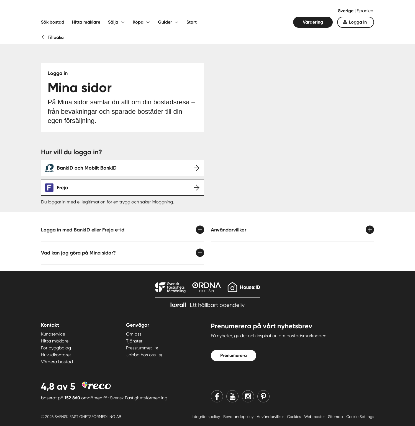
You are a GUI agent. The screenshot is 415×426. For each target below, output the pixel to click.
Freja (62, 188)
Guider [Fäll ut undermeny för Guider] (165, 22)
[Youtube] (232, 396)
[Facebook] (217, 396)
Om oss (133, 334)
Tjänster (134, 341)
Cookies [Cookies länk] (294, 416)
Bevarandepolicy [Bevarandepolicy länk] (239, 416)
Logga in (358, 22)
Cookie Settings (360, 416)
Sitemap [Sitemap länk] (336, 416)
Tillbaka (56, 37)
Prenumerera (233, 355)
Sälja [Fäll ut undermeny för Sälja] (113, 22)
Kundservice (53, 334)
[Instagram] (248, 396)
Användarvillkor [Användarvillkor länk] (271, 416)
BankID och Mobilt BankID (87, 168)
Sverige (346, 10)
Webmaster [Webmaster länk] (315, 416)
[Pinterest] (263, 396)
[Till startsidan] (96, 11)
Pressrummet (139, 348)
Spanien (365, 10)
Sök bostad (52, 22)
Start (191, 22)
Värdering (313, 22)
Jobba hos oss (141, 354)
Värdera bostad (57, 361)
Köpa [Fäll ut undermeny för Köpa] (138, 22)
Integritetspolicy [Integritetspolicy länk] (206, 416)
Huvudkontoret (56, 354)
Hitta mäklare (86, 22)
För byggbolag (56, 348)
